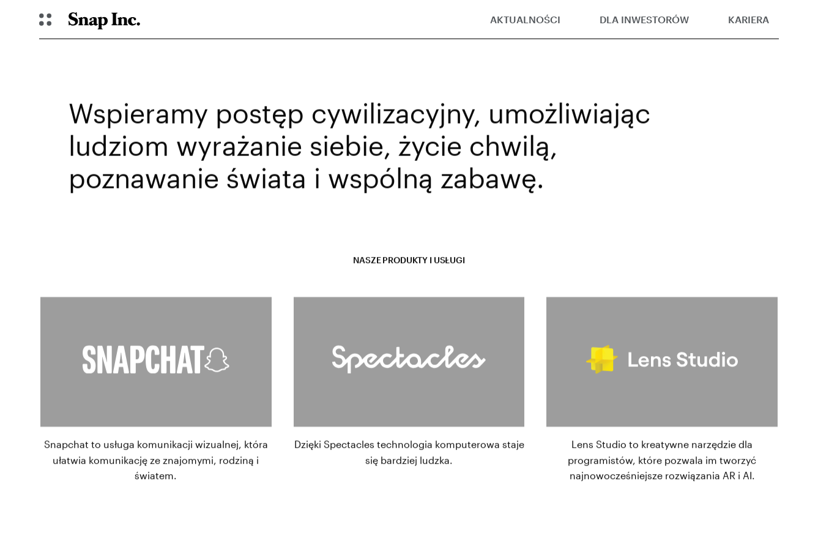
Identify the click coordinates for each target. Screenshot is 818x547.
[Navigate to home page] (104, 19)
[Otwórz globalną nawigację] (45, 19)
